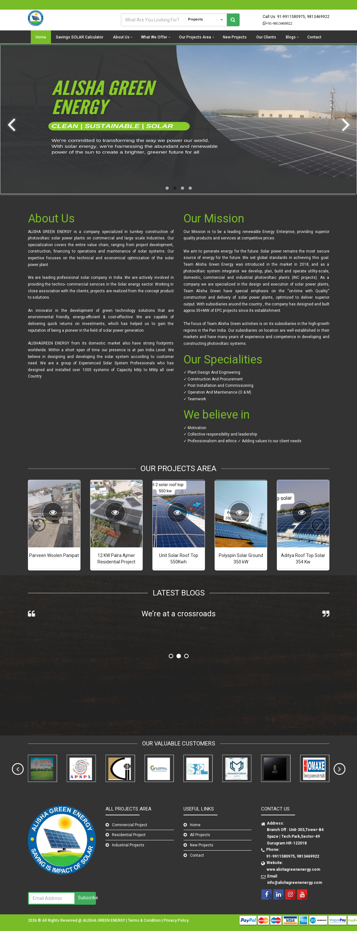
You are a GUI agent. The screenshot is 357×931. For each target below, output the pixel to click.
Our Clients (266, 37)
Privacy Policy (176, 920)
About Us (121, 37)
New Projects (235, 37)
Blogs (291, 37)
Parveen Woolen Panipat (54, 555)
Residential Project (129, 835)
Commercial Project (129, 825)
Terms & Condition (145, 920)
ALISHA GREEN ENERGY (104, 920)
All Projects (200, 835)
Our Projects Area (195, 37)
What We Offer (154, 37)
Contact (314, 37)
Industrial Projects (128, 845)
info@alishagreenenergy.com (294, 882)
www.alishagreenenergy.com (293, 869)
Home (41, 37)
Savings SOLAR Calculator (79, 37)
